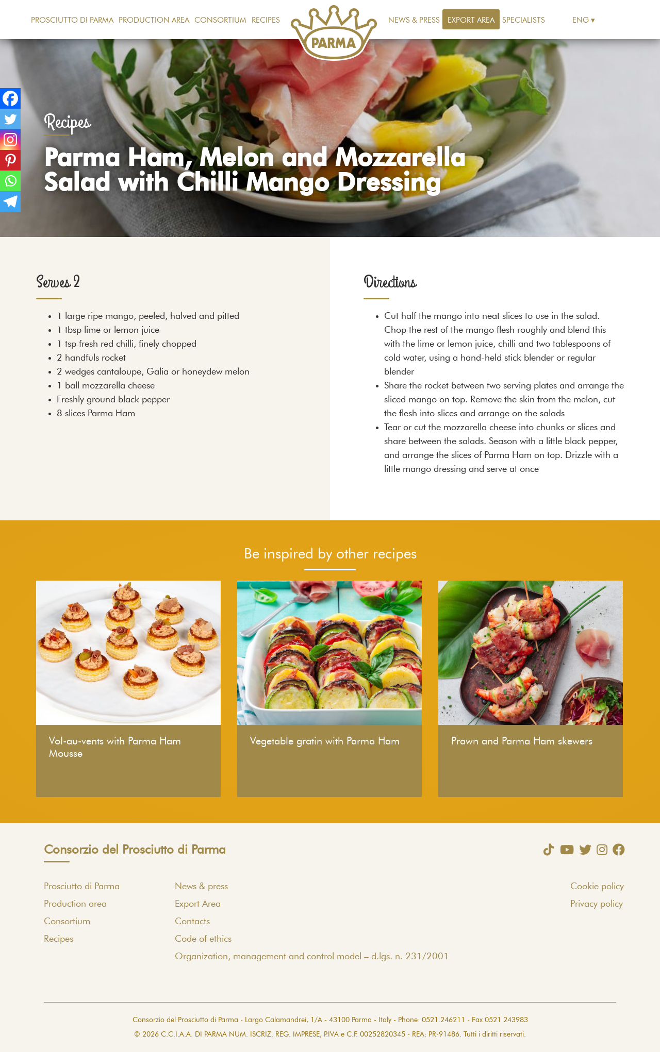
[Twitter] (10, 119)
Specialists (523, 20)
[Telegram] (10, 201)
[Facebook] (10, 98)
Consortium (220, 20)
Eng (580, 20)
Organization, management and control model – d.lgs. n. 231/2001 (312, 956)
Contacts (192, 921)
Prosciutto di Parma (72, 20)
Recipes (266, 20)
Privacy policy (596, 904)
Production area (154, 20)
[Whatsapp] (10, 181)
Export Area (471, 20)
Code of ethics (203, 939)
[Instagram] (10, 139)
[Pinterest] (10, 160)
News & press (414, 20)
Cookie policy (597, 886)
